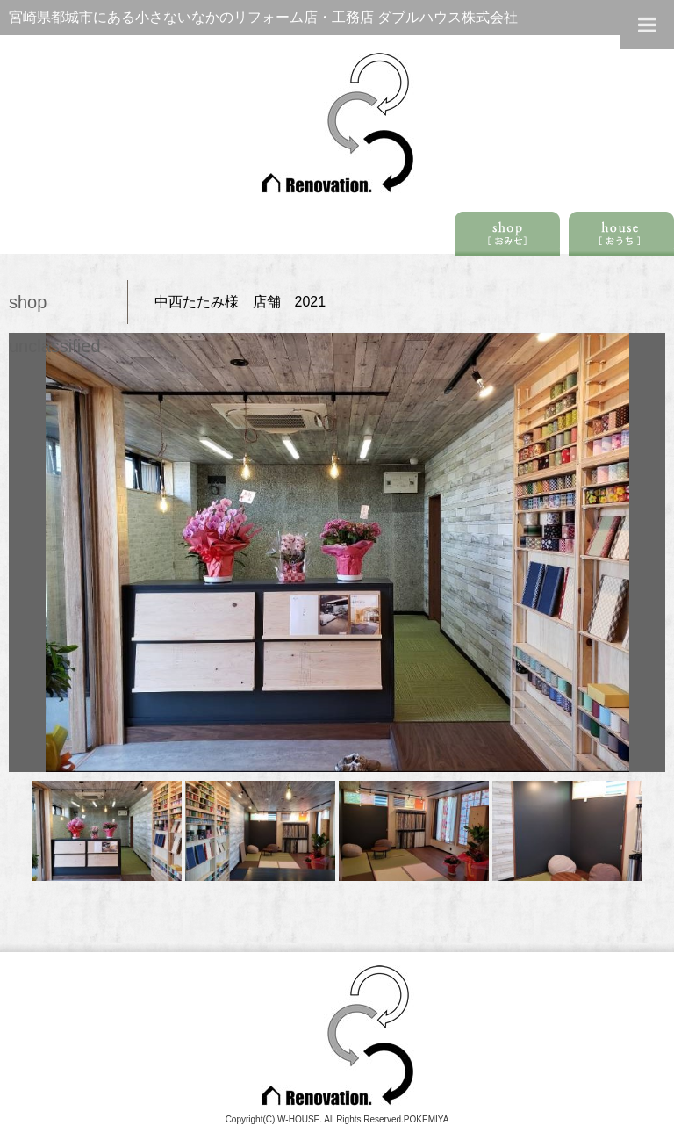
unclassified (55, 346)
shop (28, 302)
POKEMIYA (426, 1119)
